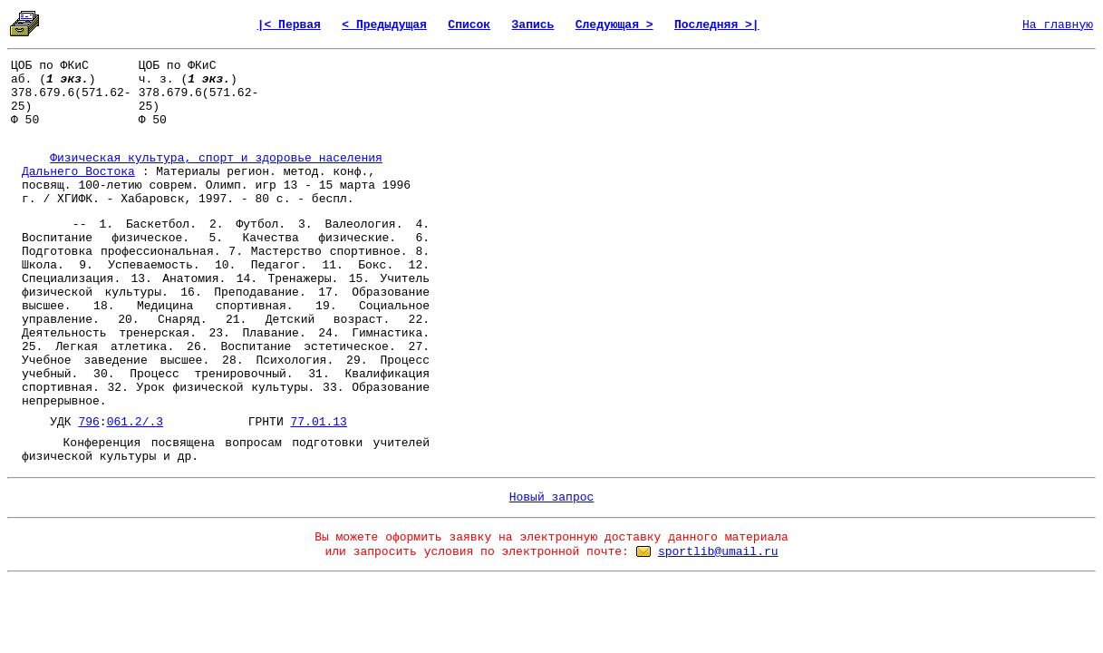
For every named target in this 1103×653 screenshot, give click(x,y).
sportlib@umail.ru (718, 552)
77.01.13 (319, 422)
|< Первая (289, 25)
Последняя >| (717, 25)
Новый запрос (552, 497)
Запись (533, 25)
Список (469, 25)
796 (88, 422)
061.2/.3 (135, 422)
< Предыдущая (384, 25)
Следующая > (614, 25)
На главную (1057, 25)
